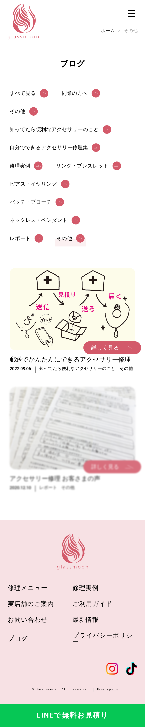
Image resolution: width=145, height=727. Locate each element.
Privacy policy (107, 689)
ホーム (108, 30)
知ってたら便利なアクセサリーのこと (77, 374)
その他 (126, 374)
